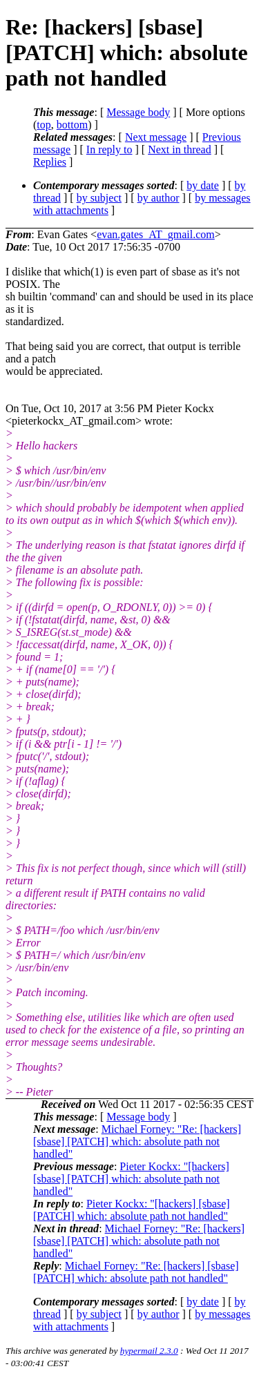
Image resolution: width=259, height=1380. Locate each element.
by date (202, 185)
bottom (72, 124)
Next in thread (179, 149)
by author (158, 198)
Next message (155, 137)
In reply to (109, 149)
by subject (99, 198)
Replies (49, 162)
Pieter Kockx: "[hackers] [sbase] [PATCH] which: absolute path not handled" (131, 1178)
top (43, 124)
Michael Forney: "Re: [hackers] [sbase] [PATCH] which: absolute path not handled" (137, 1141)
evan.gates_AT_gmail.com (156, 234)
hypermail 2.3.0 (149, 1350)
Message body (138, 112)
